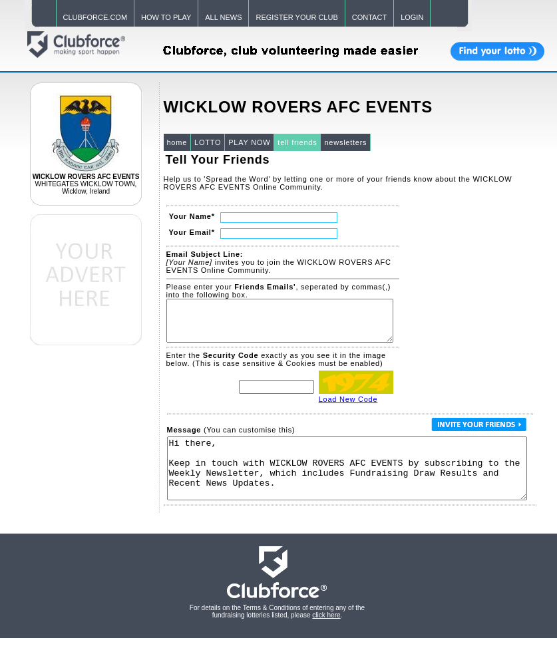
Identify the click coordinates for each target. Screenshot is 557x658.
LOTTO (207, 142)
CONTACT (369, 17)
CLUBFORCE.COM (95, 17)
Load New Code (348, 407)
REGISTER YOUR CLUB (296, 17)
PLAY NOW (249, 142)
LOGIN (412, 17)
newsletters (345, 142)
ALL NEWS (223, 17)
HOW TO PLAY (166, 17)
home (177, 142)
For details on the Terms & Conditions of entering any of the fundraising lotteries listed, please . (277, 631)
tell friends (297, 142)
